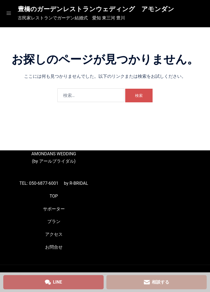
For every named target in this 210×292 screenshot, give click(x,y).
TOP (53, 196)
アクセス (54, 234)
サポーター (54, 208)
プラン (53, 221)
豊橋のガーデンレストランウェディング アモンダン (99, 9)
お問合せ (54, 247)
